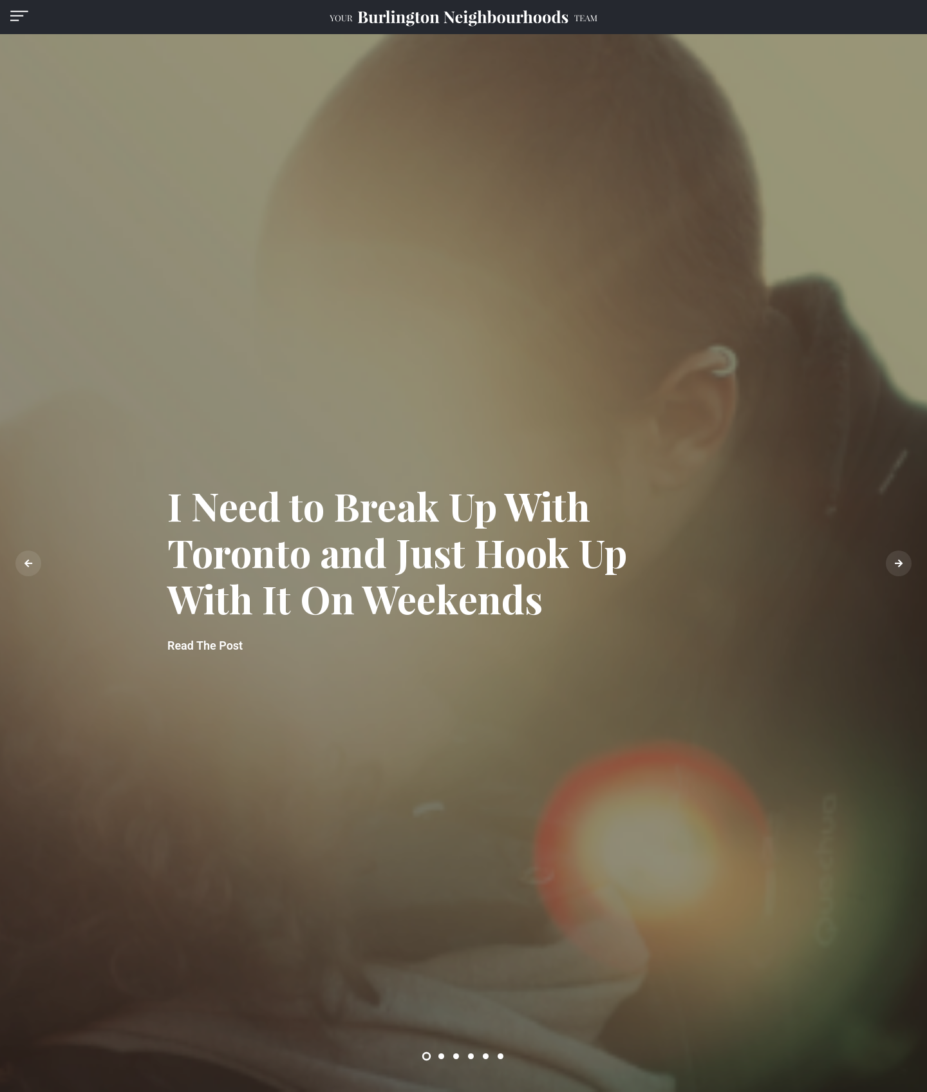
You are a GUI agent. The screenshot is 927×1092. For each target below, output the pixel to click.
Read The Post (205, 645)
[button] (19, 15)
